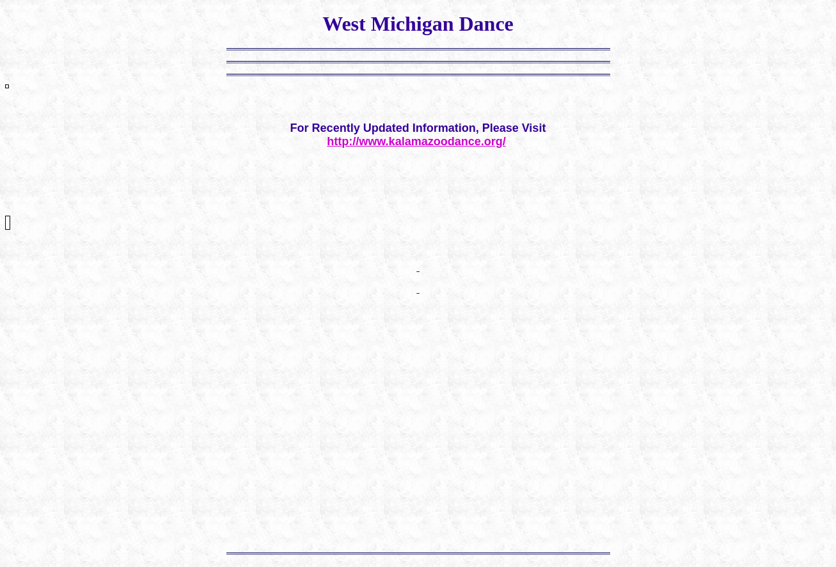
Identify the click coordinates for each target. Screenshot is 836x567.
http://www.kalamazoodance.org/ (416, 141)
